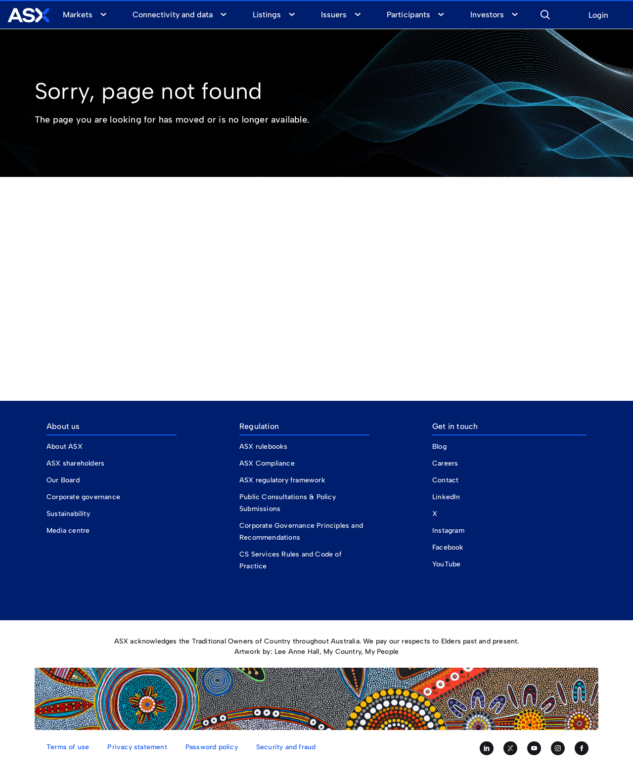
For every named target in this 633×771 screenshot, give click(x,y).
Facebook (448, 547)
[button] (545, 13)
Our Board (63, 480)
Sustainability (68, 514)
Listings (267, 14)
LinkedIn (446, 497)
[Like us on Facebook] (581, 748)
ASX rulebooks (263, 446)
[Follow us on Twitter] (510, 748)
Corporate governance (83, 497)
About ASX (64, 446)
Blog (439, 446)
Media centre (68, 530)
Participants (408, 14)
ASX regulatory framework (282, 480)
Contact (445, 480)
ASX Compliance (267, 463)
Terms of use (67, 747)
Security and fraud (286, 747)
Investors (487, 14)
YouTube (446, 564)
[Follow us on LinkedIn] (487, 748)
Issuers (334, 14)
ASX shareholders (76, 463)
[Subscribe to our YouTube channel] (534, 748)
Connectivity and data (173, 14)
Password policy (211, 747)
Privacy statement (137, 747)
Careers (445, 463)
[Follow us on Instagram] (558, 748)
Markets (77, 14)
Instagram (448, 530)
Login (598, 15)
